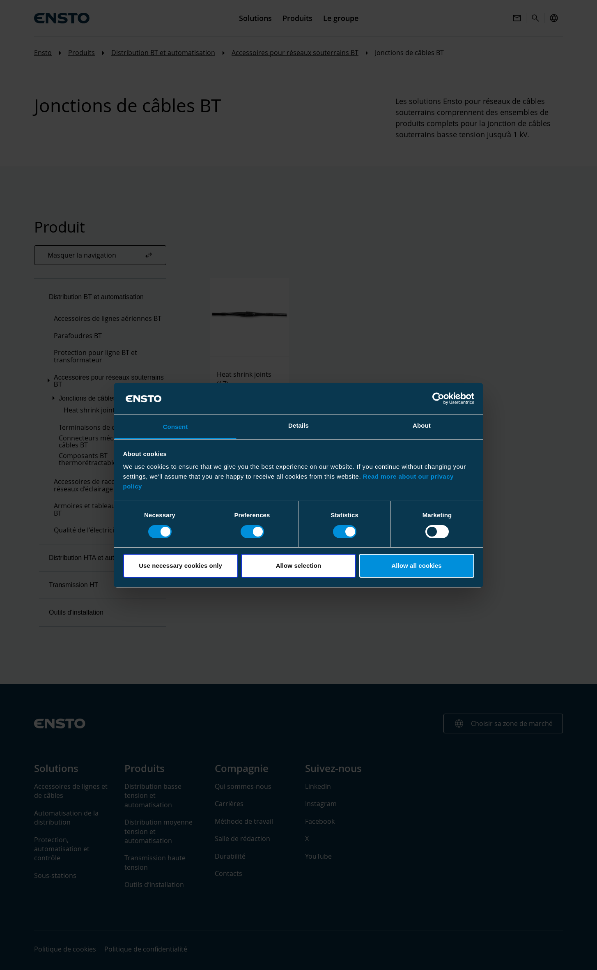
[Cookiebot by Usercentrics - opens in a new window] (438, 398)
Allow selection (298, 565)
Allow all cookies (416, 565)
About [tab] (422, 425)
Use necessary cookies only (180, 565)
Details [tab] (298, 425)
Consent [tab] (175, 426)
